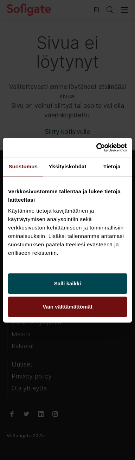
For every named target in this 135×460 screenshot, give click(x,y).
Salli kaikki (67, 283)
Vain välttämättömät (67, 307)
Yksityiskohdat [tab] (67, 166)
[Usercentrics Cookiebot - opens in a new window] (96, 147)
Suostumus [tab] (23, 166)
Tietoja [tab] (112, 166)
